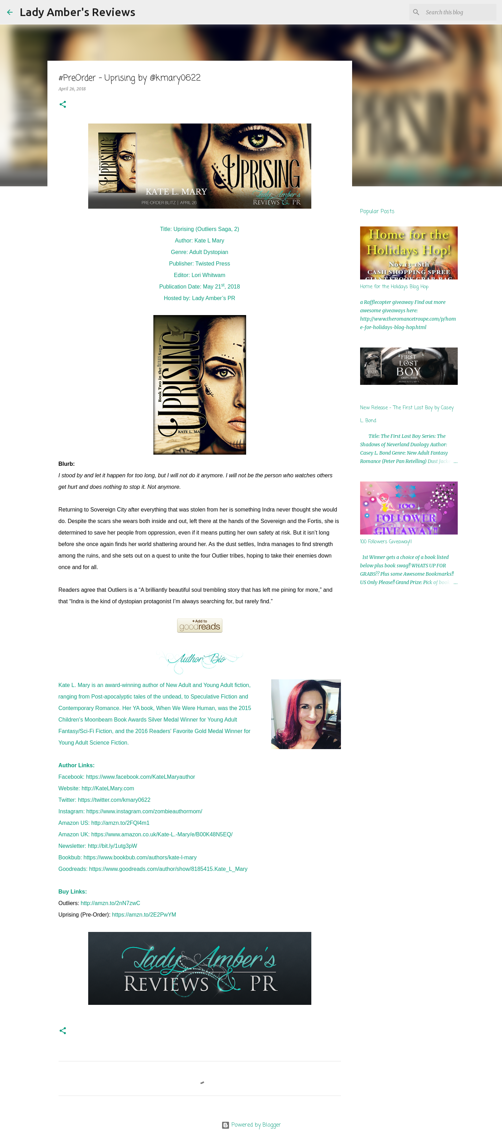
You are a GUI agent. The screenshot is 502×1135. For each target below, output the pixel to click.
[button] (63, 105)
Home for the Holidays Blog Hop (394, 287)
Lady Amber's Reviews (77, 12)
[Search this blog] (459, 12)
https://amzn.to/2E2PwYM (144, 915)
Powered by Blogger (251, 1125)
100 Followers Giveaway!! (386, 542)
